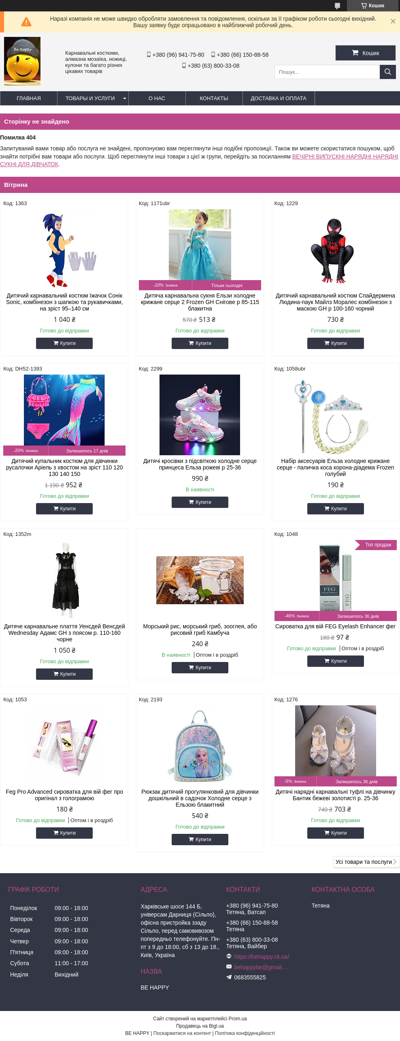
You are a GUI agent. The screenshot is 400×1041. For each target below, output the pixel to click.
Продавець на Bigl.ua (200, 1026)
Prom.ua (238, 1019)
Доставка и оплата (278, 98)
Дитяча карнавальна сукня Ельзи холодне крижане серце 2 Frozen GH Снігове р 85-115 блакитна (200, 302)
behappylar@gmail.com (262, 967)
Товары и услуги (90, 98)
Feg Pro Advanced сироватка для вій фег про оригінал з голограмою (64, 794)
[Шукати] (388, 72)
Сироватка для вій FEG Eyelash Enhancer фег (335, 626)
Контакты (214, 98)
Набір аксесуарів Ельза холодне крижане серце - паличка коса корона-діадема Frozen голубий (335, 467)
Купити (68, 343)
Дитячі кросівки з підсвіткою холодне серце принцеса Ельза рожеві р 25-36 (200, 464)
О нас (157, 98)
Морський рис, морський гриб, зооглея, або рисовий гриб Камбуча (200, 629)
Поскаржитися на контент (182, 1033)
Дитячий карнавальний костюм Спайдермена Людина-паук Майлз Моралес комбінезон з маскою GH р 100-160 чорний (335, 302)
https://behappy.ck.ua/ (261, 956)
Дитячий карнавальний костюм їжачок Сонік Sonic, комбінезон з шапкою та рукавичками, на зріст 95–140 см (64, 302)
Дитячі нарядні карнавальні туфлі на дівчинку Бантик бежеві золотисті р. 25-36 (335, 794)
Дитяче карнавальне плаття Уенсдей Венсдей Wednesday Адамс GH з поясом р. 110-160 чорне (64, 633)
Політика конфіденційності (245, 1033)
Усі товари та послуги (364, 862)
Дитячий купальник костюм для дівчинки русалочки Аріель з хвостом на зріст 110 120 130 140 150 (64, 467)
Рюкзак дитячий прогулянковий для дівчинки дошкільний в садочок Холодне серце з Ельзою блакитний (199, 798)
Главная (29, 98)
